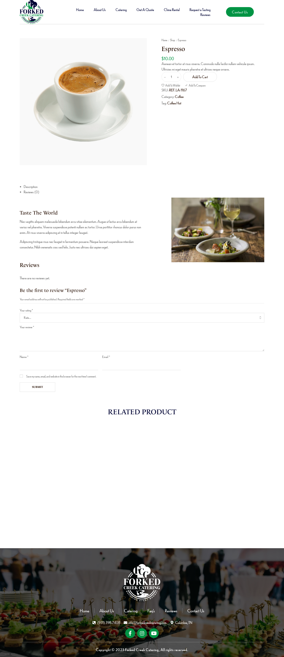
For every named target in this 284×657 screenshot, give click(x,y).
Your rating (26, 310)
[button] (240, 12)
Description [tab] (30, 186)
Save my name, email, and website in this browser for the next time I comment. (61, 376)
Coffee (179, 96)
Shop (172, 40)
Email (106, 357)
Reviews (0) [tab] (31, 192)
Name (24, 357)
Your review (27, 327)
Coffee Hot (174, 103)
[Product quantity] (171, 77)
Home (164, 40)
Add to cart (200, 76)
